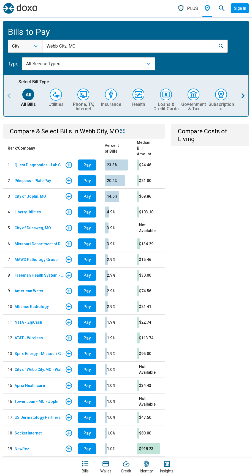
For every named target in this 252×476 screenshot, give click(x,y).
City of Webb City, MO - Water (40, 369)
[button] (221, 46)
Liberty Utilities (28, 212)
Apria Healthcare (30, 385)
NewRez (22, 449)
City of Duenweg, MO (33, 228)
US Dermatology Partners (38, 417)
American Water (29, 291)
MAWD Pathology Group (36, 259)
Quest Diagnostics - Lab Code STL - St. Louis (40, 165)
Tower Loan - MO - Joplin (37, 401)
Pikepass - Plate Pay (33, 180)
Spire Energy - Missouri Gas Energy (40, 353)
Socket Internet (28, 433)
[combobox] (25, 46)
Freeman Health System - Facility (40, 275)
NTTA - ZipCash (28, 322)
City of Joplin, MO (30, 196)
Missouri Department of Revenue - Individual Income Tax (40, 244)
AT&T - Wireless (29, 338)
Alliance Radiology (32, 306)
